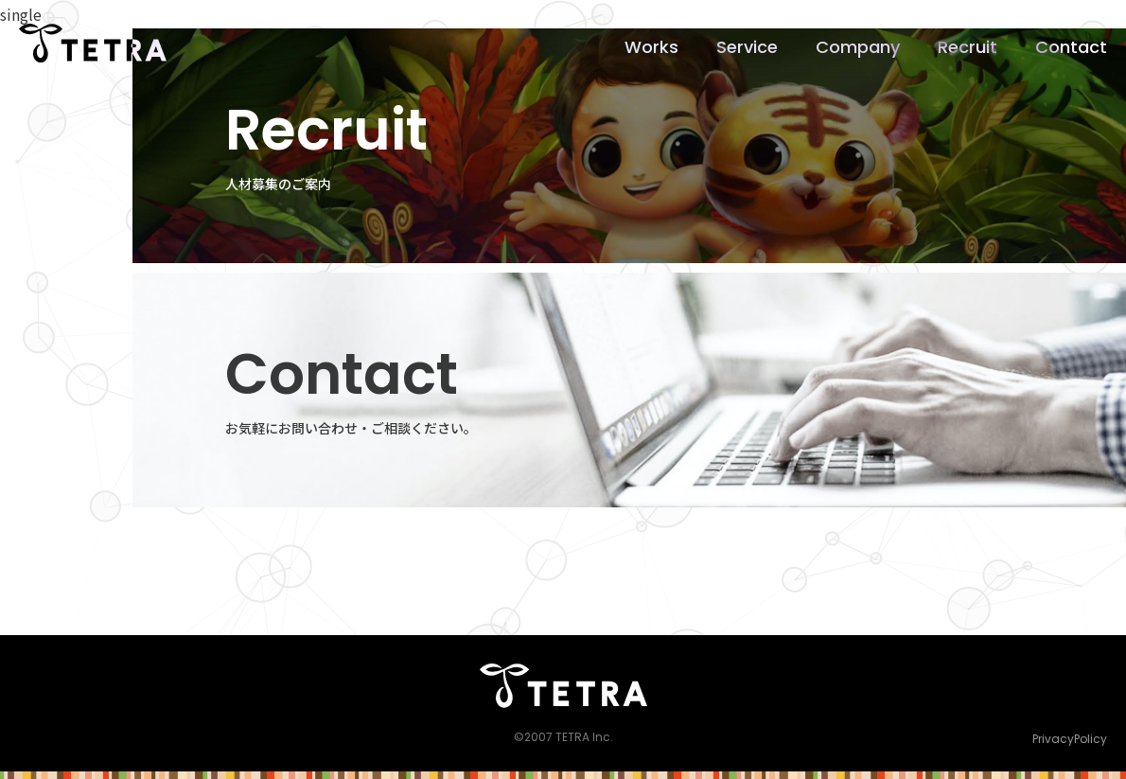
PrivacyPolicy (1069, 739)
